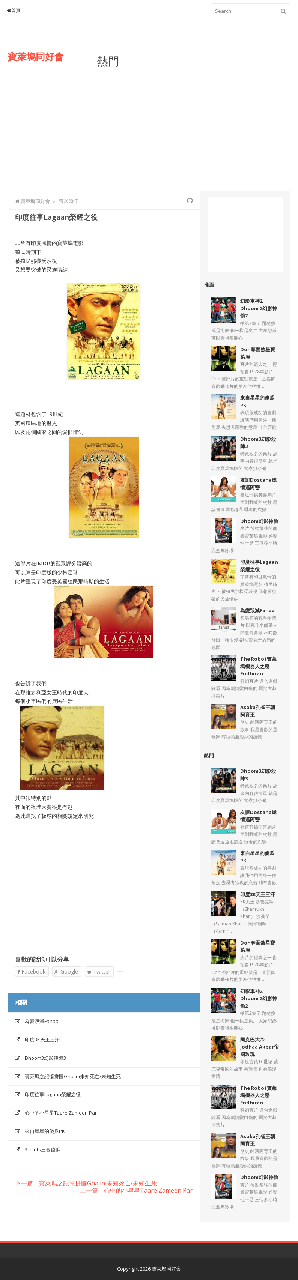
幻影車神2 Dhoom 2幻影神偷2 (258, 308)
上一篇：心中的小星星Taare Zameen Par (136, 1190)
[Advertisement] (193, 123)
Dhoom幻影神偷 (259, 521)
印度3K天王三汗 (42, 1039)
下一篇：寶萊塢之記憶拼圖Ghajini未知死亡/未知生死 (86, 1183)
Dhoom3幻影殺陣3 (45, 1058)
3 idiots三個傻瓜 (42, 1149)
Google (66, 971)
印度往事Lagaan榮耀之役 (53, 1094)
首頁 (14, 10)
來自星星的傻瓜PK (45, 1131)
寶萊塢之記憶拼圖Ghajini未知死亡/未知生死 (73, 1076)
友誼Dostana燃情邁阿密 (258, 483)
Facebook (31, 971)
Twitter (98, 971)
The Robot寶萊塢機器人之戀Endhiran (258, 666)
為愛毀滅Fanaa (42, 1021)
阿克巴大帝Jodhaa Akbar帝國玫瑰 (259, 1047)
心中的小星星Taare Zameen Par (61, 1112)
